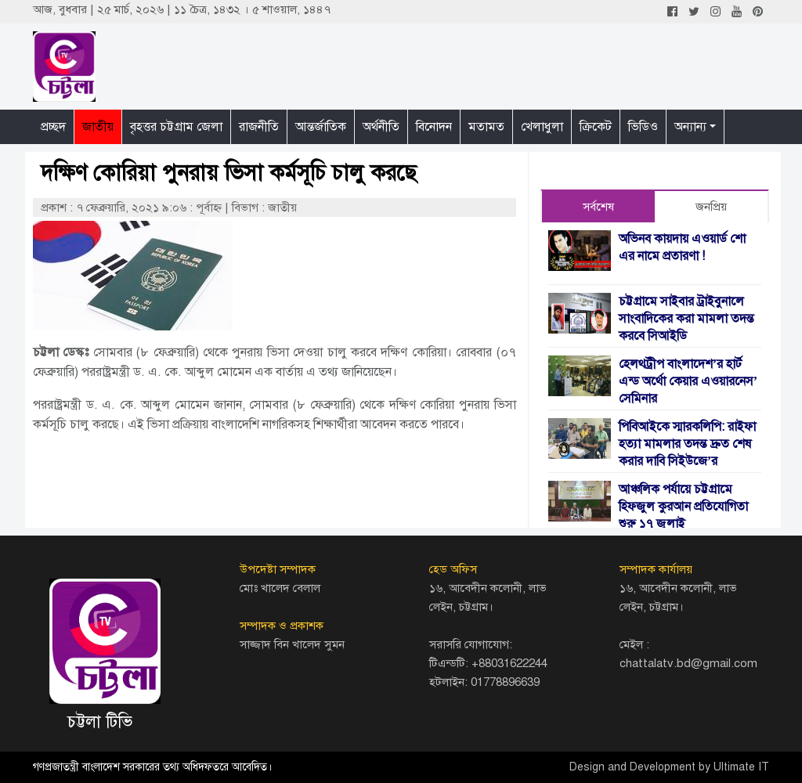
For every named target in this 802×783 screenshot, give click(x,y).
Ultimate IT (741, 767)
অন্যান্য (690, 127)
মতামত (486, 127)
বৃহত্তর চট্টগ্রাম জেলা (176, 127)
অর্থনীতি (381, 127)
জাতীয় (98, 127)
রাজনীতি (259, 127)
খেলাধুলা (542, 127)
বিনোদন (434, 127)
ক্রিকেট (596, 127)
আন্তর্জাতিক (320, 127)
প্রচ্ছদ (53, 127)
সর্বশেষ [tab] (598, 207)
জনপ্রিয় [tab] (711, 207)
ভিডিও (643, 127)
